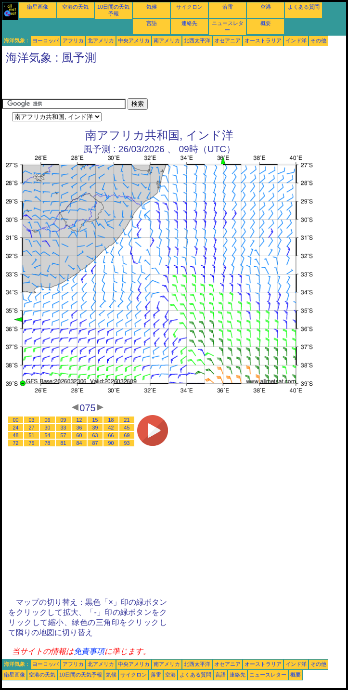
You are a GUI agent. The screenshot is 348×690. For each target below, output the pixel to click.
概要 (265, 23)
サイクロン (189, 7)
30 (48, 427)
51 (32, 435)
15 (95, 420)
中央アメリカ (134, 40)
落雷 (227, 7)
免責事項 (89, 651)
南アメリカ (167, 40)
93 (127, 443)
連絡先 (189, 23)
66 (111, 435)
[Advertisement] (114, 83)
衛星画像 (37, 7)
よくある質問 (304, 7)
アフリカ (73, 40)
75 (32, 443)
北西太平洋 (197, 40)
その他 (318, 40)
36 (79, 427)
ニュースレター (267, 674)
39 (95, 427)
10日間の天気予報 (80, 674)
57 (63, 435)
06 (48, 420)
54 (48, 435)
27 (32, 427)
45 (127, 427)
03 (32, 420)
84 (79, 443)
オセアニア (227, 40)
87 (95, 443)
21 (127, 420)
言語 (151, 23)
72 (16, 443)
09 (63, 420)
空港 (265, 7)
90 (111, 443)
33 (63, 427)
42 (111, 427)
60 (79, 435)
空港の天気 (75, 7)
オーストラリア (263, 40)
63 (95, 435)
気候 (151, 7)
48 (16, 435)
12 (79, 420)
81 (63, 443)
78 (48, 443)
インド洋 (296, 40)
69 (127, 435)
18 (111, 420)
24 (16, 427)
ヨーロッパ (45, 40)
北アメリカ (101, 40)
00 (16, 420)
